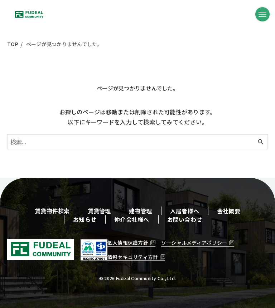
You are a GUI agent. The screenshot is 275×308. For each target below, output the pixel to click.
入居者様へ (184, 211)
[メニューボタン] (262, 14)
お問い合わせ (184, 219)
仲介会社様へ (131, 219)
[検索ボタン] (261, 141)
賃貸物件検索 (52, 211)
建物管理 (140, 211)
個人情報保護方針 (127, 242)
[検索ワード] (137, 141)
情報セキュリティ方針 (132, 256)
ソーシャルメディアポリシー (194, 242)
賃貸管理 (99, 211)
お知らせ (84, 219)
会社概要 (228, 211)
